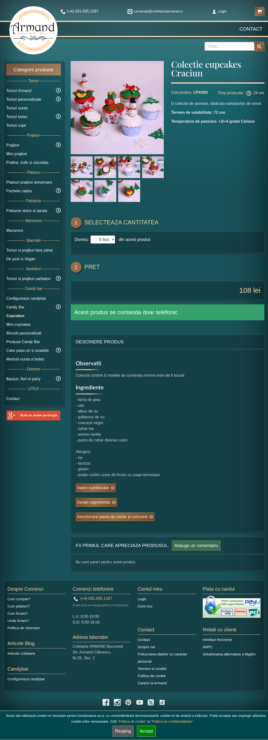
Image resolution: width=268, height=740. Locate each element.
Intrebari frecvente (217, 640)
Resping (123, 731)
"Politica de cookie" (132, 721)
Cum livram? (17, 613)
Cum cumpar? (18, 599)
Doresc (82, 239)
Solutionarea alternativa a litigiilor (229, 654)
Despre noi (146, 647)
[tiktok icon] (162, 702)
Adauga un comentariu (196, 545)
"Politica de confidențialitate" (172, 721)
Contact (251, 29)
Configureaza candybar (26, 298)
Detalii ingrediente (93, 502)
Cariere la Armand (152, 683)
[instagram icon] (117, 702)
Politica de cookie (152, 676)
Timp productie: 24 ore (241, 93)
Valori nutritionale (93, 488)
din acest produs (133, 239)
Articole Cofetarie (21, 653)
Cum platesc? (18, 606)
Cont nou (145, 606)
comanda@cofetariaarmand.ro (155, 11)
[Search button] (259, 46)
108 (245, 290)
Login (219, 11)
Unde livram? (18, 621)
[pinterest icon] (128, 702)
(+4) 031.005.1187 (93, 598)
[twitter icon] (151, 702)
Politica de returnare (23, 628)
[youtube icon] (140, 702)
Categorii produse (34, 69)
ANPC (208, 647)
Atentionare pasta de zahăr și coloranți (112, 517)
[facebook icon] (106, 702)
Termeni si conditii (152, 669)
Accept (146, 731)
